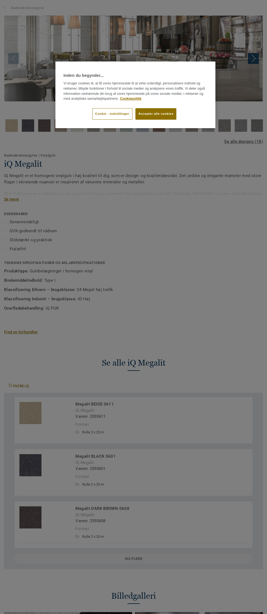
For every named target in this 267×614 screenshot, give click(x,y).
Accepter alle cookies (155, 113)
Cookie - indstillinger (112, 113)
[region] (135, 94)
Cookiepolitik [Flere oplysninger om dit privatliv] (131, 99)
